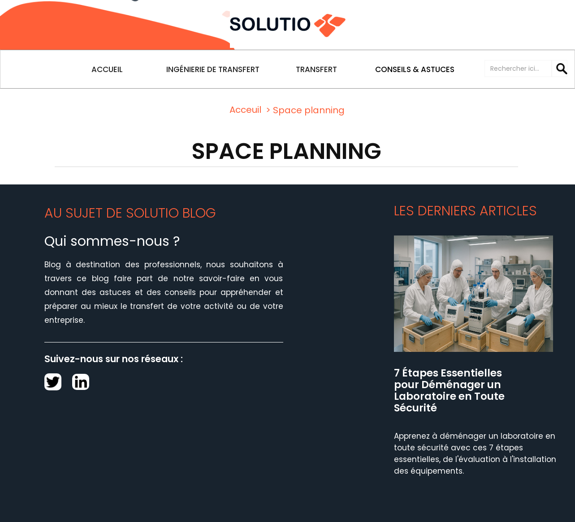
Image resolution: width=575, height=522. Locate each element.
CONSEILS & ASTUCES (414, 69)
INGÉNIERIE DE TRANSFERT (212, 69)
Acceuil (245, 109)
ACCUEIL (107, 69)
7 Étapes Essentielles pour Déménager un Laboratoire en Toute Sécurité (449, 391)
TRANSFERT (316, 69)
